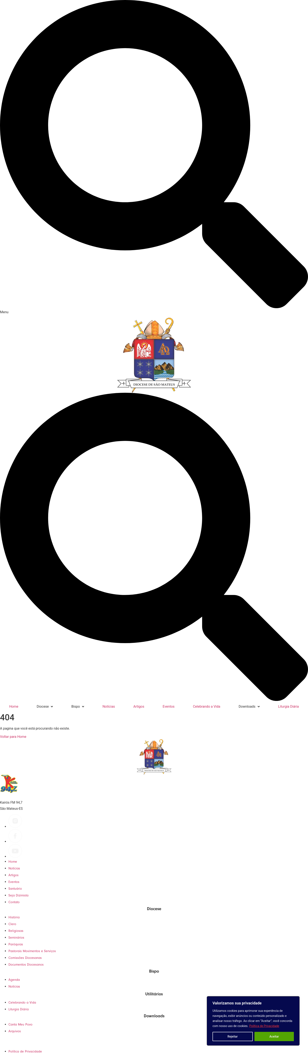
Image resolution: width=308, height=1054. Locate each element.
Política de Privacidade (264, 1026)
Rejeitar (232, 1036)
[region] (253, 1021)
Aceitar (274, 1036)
